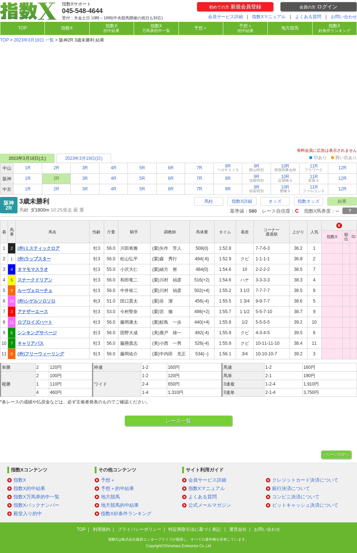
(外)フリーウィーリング (40, 353)
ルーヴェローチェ (34, 290)
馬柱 (208, 201)
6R (170, 167)
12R (342, 167)
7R (199, 167)
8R (228, 167)
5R (142, 167)
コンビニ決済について (295, 496)
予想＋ (200, 28)
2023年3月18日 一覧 (34, 40)
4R (113, 167)
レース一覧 (178, 421)
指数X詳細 (242, 201)
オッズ (275, 201)
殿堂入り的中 (27, 513)
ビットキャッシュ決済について (305, 505)
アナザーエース (32, 311)
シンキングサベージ (37, 332)
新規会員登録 (235, 6)
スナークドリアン (34, 280)
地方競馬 (290, 28)
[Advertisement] (178, 96)
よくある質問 (308, 16)
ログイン (318, 6)
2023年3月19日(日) (84, 158)
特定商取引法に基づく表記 (195, 529)
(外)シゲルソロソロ (36, 301)
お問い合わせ (344, 16)
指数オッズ (308, 201)
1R (28, 167)
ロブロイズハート (34, 322)
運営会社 (238, 529)
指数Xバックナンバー (36, 505)
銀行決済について (291, 488)
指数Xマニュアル (269, 16)
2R (56, 167)
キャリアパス (30, 343)
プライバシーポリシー (139, 529)
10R (285, 167)
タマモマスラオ (32, 269)
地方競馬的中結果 (120, 505)
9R (256, 167)
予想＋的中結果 (117, 488)
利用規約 (101, 529)
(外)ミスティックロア (38, 248)
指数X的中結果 (29, 488)
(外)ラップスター (34, 258)
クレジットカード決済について (305, 480)
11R (314, 167)
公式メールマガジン (209, 505)
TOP (22, 28)
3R (85, 167)
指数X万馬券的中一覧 (36, 496)
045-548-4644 (82, 11)
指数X (67, 28)
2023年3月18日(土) (27, 158)
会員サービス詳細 (225, 16)
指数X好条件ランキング (126, 513)
